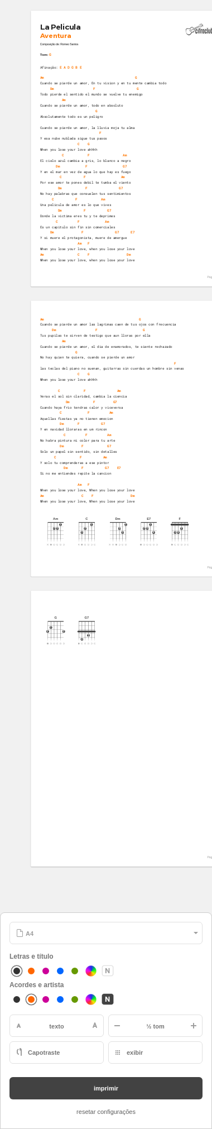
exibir (135, 1052)
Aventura (55, 36)
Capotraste (44, 1052)
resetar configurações (106, 1111)
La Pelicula (60, 27)
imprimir (106, 1088)
